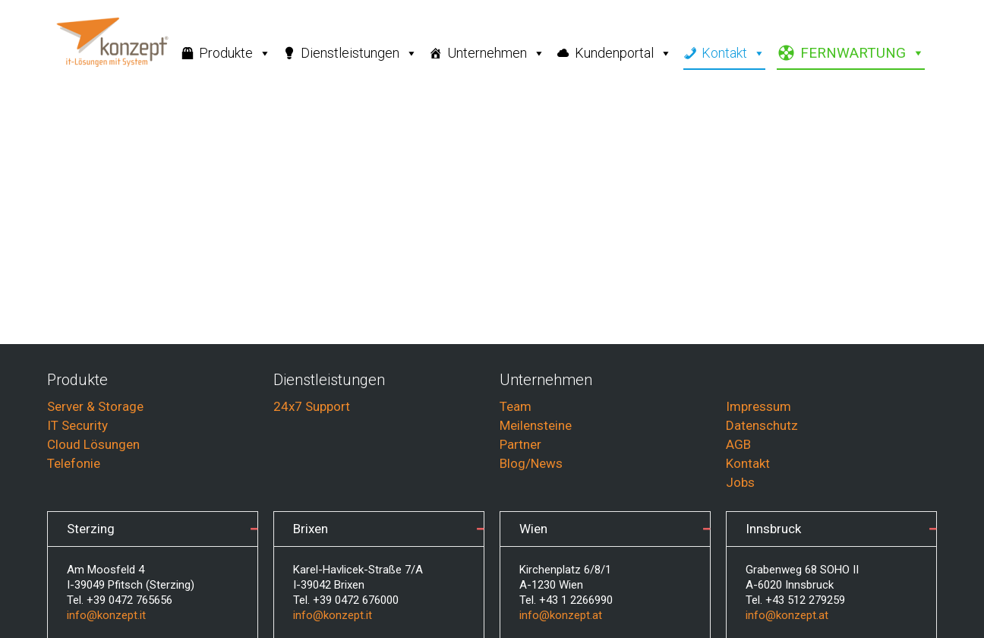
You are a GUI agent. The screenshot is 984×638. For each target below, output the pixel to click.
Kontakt (733, 53)
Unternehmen (496, 53)
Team (515, 406)
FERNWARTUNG (862, 53)
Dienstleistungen (359, 53)
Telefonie (73, 463)
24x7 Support (311, 406)
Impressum (758, 406)
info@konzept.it (106, 615)
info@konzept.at (560, 615)
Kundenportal (623, 53)
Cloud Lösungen (93, 444)
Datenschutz (762, 425)
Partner (520, 444)
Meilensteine (536, 425)
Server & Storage (95, 406)
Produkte (235, 53)
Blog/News (531, 463)
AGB (738, 444)
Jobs (740, 482)
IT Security (77, 425)
